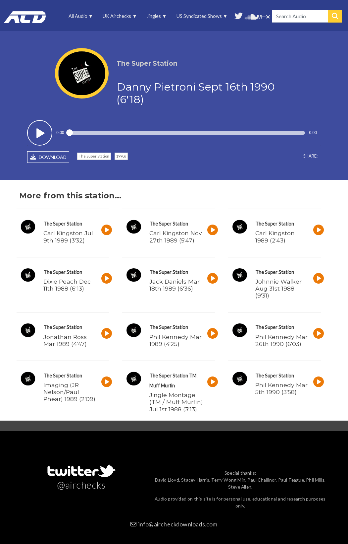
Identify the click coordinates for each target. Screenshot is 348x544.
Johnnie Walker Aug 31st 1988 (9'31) (278, 288)
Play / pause (40, 133)
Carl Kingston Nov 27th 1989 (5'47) (175, 236)
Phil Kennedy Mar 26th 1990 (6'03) (281, 340)
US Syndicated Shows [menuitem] (200, 17)
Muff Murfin (162, 385)
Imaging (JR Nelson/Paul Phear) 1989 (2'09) (69, 391)
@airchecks (81, 485)
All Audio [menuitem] (78, 17)
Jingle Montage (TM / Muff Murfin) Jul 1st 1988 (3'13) (176, 401)
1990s (121, 156)
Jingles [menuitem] (154, 17)
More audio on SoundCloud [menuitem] (251, 16)
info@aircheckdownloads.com (178, 524)
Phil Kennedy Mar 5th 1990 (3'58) (281, 388)
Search (335, 16)
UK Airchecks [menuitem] (117, 17)
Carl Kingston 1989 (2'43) (275, 236)
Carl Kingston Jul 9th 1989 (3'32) (68, 236)
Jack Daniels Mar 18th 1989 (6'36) (174, 285)
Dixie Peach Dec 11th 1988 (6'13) (67, 285)
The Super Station (94, 156)
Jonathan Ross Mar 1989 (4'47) (65, 340)
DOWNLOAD (48, 157)
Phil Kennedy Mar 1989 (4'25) (175, 340)
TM (192, 375)
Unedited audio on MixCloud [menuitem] (263, 16)
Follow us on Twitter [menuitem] (238, 15)
